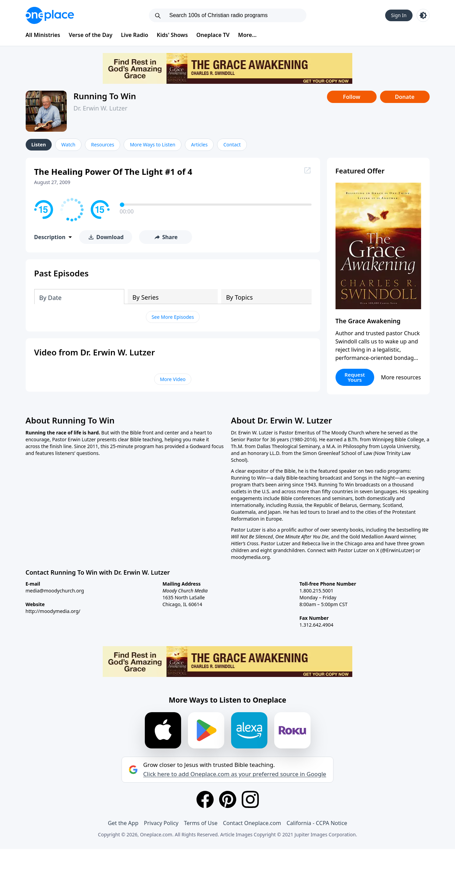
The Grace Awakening (368, 321)
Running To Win (105, 96)
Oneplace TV (213, 35)
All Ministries (43, 35)
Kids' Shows (172, 35)
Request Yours (354, 377)
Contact (232, 144)
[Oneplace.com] (50, 15)
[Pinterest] (227, 799)
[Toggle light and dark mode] (423, 15)
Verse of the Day (91, 35)
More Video (173, 379)
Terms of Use (200, 823)
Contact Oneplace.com (252, 823)
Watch (68, 144)
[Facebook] (205, 799)
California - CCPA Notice (317, 823)
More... (247, 35)
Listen (38, 144)
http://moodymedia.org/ (53, 611)
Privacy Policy (161, 823)
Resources (102, 144)
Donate (404, 97)
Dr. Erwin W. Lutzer (101, 108)
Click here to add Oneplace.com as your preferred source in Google (234, 774)
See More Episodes (173, 317)
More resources (401, 377)
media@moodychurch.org (55, 590)
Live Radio (134, 35)
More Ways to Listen (152, 144)
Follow (351, 97)
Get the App (123, 823)
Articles (199, 144)
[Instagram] (250, 799)
